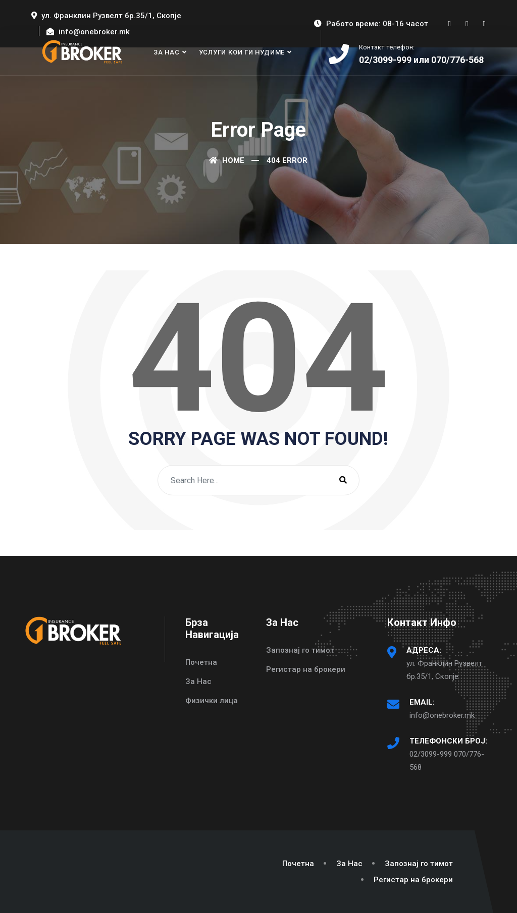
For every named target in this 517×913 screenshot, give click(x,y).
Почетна (201, 662)
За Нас (166, 52)
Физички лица (211, 700)
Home (226, 160)
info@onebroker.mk (442, 715)
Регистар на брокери (305, 669)
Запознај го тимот (300, 650)
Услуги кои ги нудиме (242, 52)
